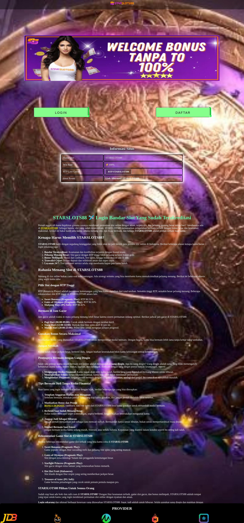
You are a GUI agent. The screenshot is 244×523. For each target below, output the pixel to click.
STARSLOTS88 (49, 228)
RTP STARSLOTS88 (118, 171)
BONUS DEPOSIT (54, 405)
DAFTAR (183, 112)
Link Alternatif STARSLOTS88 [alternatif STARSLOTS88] (122, 178)
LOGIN (61, 112)
